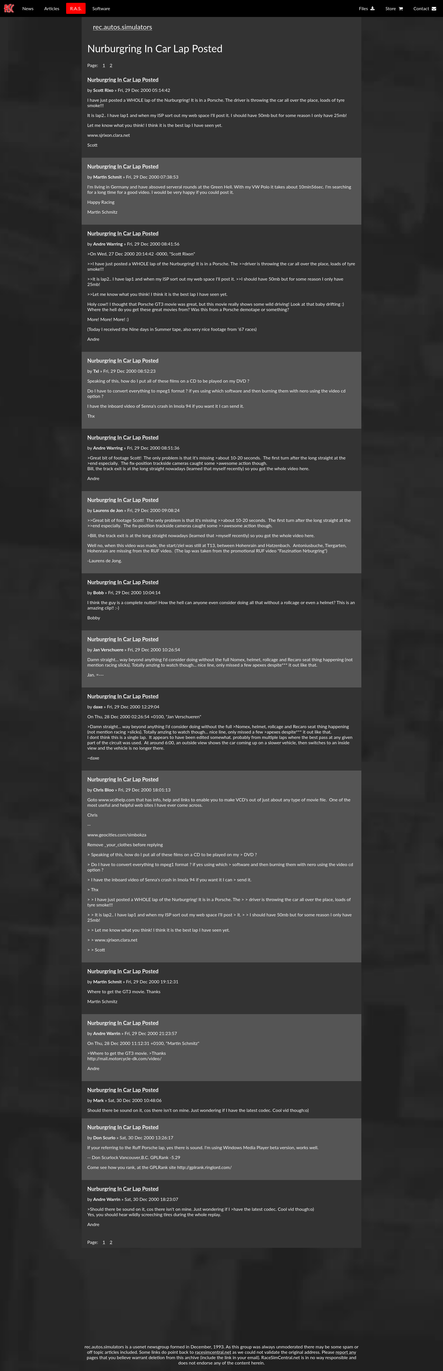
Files (367, 8)
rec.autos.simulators (122, 27)
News (28, 8)
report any (346, 1352)
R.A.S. (76, 8)
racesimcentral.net (213, 1352)
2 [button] (111, 65)
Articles (51, 8)
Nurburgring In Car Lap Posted (122, 80)
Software (101, 8)
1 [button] (104, 65)
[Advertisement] (221, 1293)
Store (394, 8)
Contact (425, 8)
